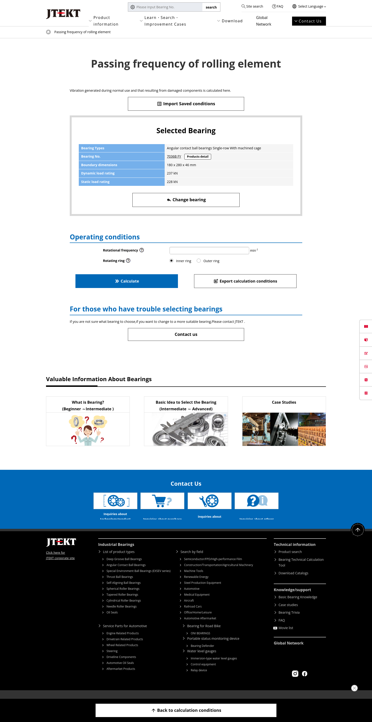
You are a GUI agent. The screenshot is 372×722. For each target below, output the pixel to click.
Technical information (295, 551)
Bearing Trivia (289, 619)
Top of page (48, 32)
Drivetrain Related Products (125, 646)
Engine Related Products (123, 640)
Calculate (127, 281)
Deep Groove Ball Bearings (124, 566)
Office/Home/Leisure (198, 619)
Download (232, 20)
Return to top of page (358, 537)
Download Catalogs (293, 580)
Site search (254, 6)
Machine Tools (193, 578)
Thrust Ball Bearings (120, 584)
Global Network (263, 21)
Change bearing (186, 200)
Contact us (186, 334)
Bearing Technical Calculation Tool (301, 569)
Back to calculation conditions (186, 710)
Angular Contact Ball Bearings (126, 572)
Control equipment (203, 671)
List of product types (119, 559)
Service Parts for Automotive (125, 633)
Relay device (199, 677)
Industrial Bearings (116, 551)
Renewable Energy (196, 584)
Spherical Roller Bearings (123, 596)
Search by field (192, 559)
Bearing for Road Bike (204, 633)
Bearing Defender (202, 653)
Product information (106, 21)
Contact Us (310, 21)
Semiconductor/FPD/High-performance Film (213, 566)
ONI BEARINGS (200, 640)
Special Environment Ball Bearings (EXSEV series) (139, 578)
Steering (112, 658)
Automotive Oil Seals (120, 670)
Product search (290, 559)
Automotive (192, 596)
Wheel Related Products (122, 652)
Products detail (198, 157)
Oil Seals (112, 619)
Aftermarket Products (121, 676)
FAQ (280, 6)
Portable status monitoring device (213, 645)
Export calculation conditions (245, 281)
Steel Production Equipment (202, 590)
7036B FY (174, 156)
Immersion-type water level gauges (214, 665)
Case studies (288, 612)
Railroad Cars (193, 614)
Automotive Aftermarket (200, 625)
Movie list (286, 635)
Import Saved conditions (186, 104)
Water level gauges (201, 658)
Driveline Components (121, 664)
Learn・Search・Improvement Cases (165, 21)
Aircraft (189, 608)
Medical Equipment (197, 602)
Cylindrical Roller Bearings (124, 608)
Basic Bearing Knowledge (298, 604)
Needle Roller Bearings (122, 614)
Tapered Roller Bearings (122, 602)
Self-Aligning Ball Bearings (124, 590)
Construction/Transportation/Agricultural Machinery (218, 572)
